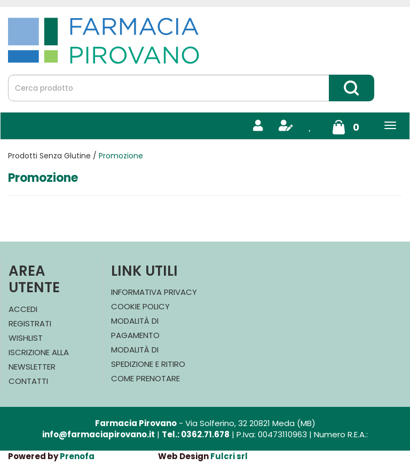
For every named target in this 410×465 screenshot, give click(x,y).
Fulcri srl (229, 456)
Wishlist (26, 337)
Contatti (28, 381)
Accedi (23, 309)
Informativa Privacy (154, 292)
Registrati (30, 323)
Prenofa (77, 456)
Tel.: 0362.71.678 (196, 434)
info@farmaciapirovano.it (98, 434)
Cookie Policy (140, 306)
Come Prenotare (145, 378)
